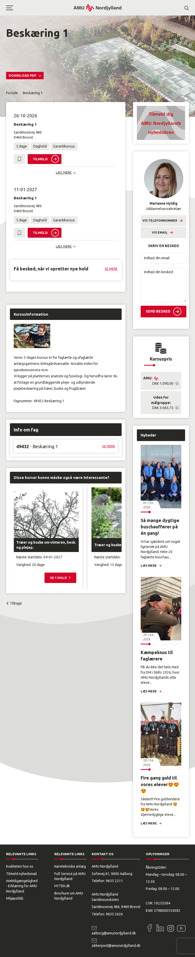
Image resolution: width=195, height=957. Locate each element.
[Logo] (97, 7)
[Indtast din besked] (163, 285)
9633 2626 (114, 914)
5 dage (21, 146)
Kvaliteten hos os (19, 866)
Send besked (158, 311)
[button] (39, 8)
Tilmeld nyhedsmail (21, 874)
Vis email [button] (160, 232)
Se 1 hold (59, 577)
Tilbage (16, 603)
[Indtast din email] (163, 258)
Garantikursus (64, 146)
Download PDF (23, 75)
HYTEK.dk (62, 886)
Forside (12, 93)
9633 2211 (114, 881)
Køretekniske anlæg (70, 866)
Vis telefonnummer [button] (159, 220)
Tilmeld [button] (40, 159)
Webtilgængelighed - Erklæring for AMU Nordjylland (22, 886)
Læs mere (149, 565)
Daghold (40, 146)
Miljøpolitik (14, 898)
